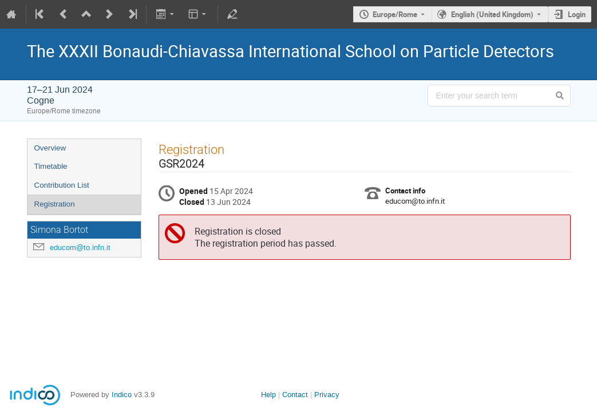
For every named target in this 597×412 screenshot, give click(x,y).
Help (268, 394)
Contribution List (61, 185)
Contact (295, 394)
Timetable (51, 166)
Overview (50, 148)
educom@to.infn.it (80, 247)
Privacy (326, 394)
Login (577, 14)
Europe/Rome (395, 14)
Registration (54, 204)
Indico (122, 394)
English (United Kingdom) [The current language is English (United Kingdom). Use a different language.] (492, 14)
